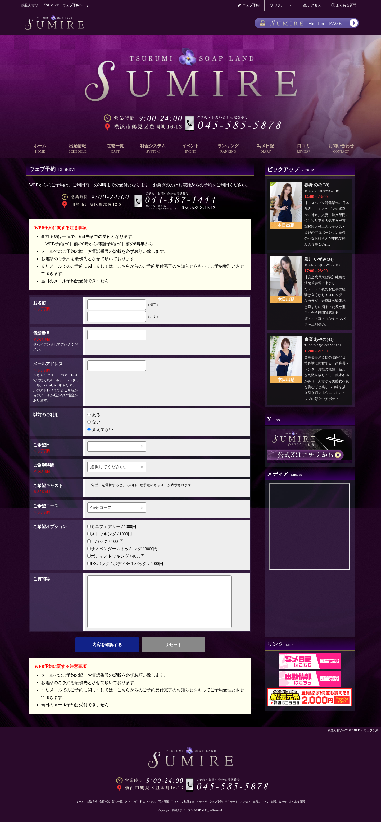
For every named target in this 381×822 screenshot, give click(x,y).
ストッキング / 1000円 (109, 534)
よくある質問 (344, 5)
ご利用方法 (187, 801)
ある (94, 414)
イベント (190, 149)
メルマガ (201, 801)
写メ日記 (265, 149)
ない (94, 422)
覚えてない (100, 429)
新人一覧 (117, 801)
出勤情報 (77, 149)
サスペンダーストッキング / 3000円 (122, 549)
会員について (261, 801)
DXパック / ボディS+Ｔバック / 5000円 (125, 563)
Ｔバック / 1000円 (105, 541)
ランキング (228, 149)
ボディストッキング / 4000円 (116, 556)
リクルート (280, 5)
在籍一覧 (115, 149)
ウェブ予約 (249, 5)
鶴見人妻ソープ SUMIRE (344, 730)
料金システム (153, 149)
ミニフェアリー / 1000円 (111, 526)
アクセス (312, 5)
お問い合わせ (341, 149)
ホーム (40, 149)
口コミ (303, 149)
